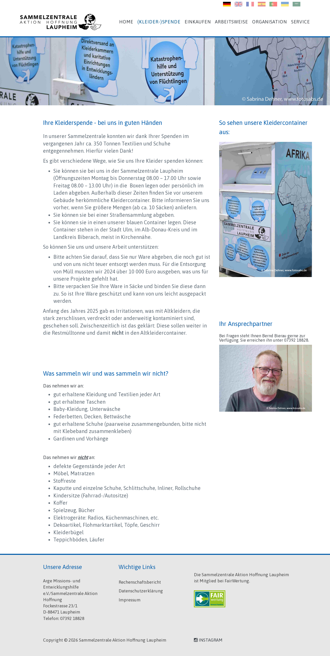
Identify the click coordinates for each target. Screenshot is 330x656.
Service (300, 21)
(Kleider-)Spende (158, 21)
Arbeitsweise (231, 21)
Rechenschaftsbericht (140, 582)
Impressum (130, 599)
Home (126, 21)
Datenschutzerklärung (141, 590)
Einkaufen (198, 21)
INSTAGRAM (208, 640)
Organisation (269, 21)
